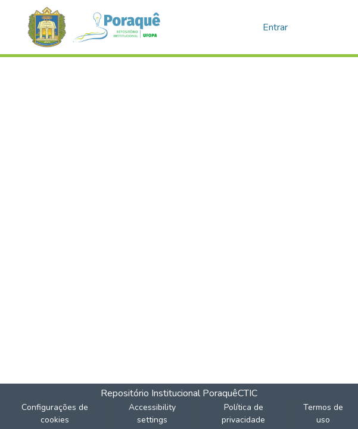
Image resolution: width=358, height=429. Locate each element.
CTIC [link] (247, 393)
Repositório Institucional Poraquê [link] (169, 393)
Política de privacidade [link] (243, 413)
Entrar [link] (275, 27)
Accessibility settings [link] (152, 413)
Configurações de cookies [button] (54, 413)
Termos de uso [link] (323, 413)
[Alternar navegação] (316, 27)
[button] (100, 27)
